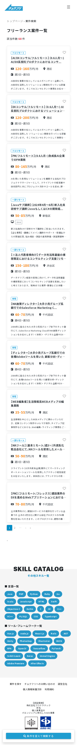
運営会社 (62, 684)
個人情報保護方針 (32, 689)
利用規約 (49, 689)
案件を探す (16, 684)
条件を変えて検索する (38, 736)
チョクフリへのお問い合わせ (39, 684)
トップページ (15, 21)
